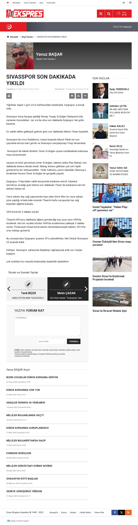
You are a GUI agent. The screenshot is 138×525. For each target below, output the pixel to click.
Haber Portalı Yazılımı (20, 521)
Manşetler (16, 3)
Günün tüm (122, 26)
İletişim (73, 512)
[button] (72, 96)
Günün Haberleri (30, 3)
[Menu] (100, 13)
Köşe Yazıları (27, 37)
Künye (64, 512)
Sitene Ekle (51, 3)
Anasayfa (12, 37)
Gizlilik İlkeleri (85, 512)
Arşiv (41, 3)
